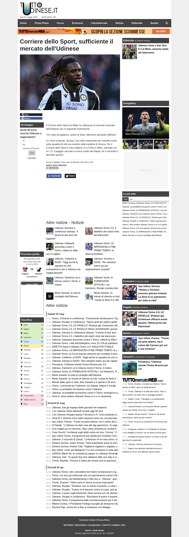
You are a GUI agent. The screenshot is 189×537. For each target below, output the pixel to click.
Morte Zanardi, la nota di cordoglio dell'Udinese (76, 375)
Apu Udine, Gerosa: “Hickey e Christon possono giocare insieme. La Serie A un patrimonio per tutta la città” (152, 293)
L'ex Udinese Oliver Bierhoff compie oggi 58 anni (77, 411)
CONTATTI (106, 525)
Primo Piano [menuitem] (42, 23)
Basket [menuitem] (154, 23)
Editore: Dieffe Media (94, 530)
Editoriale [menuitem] (137, 23)
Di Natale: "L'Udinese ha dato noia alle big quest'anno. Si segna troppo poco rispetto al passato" (102, 425)
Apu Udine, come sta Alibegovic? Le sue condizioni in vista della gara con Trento (94, 450)
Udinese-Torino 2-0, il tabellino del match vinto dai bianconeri (106, 231)
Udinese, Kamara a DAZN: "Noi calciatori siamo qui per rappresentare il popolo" (94, 361)
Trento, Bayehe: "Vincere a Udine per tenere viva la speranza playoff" (88, 460)
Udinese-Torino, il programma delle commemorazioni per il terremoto (88, 500)
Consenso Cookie (87, 520)
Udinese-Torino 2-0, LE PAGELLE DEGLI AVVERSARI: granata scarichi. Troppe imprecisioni (100, 329)
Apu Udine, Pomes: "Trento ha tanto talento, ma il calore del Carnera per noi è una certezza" (100, 421)
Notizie (57, 162)
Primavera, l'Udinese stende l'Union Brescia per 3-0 (79, 364)
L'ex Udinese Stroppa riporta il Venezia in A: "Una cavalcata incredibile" (89, 414)
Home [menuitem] (23, 23)
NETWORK (68, 525)
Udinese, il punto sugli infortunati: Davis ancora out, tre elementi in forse (89, 493)
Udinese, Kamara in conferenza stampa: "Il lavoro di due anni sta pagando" (91, 332)
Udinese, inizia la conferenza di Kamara (145, 444)
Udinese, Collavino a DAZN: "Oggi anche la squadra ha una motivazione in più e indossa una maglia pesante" (63, 265)
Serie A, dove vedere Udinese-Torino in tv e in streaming (81, 396)
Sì (24, 141)
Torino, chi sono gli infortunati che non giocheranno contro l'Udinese (87, 475)
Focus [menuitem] (60, 23)
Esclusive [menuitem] (77, 23)
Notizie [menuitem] (119, 23)
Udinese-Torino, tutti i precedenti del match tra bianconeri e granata (87, 472)
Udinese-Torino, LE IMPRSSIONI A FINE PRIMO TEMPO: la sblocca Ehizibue (93, 350)
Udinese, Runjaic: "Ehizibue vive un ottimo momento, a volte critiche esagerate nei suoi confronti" (103, 486)
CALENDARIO (94, 525)
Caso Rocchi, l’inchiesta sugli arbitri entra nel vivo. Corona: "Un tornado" (90, 432)
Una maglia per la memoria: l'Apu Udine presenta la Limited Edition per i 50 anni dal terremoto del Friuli (106, 429)
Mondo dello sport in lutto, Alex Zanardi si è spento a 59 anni (83, 382)
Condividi (54, 176)
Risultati (31, 158)
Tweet (70, 176)
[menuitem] (166, 23)
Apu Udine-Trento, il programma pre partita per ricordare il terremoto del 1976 (92, 436)
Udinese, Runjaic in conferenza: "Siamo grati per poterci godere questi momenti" (94, 322)
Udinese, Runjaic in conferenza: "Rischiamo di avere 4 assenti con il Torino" (91, 496)
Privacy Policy (103, 520)
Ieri (131, 199)
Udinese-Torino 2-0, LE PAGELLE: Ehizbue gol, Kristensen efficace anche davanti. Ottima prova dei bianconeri (110, 325)
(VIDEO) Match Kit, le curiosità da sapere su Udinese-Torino (83, 453)
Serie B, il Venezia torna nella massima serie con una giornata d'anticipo (90, 418)
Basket (127, 333)
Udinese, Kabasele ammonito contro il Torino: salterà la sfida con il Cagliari (91, 339)
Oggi (125, 199)
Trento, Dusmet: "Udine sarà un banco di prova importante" (83, 482)
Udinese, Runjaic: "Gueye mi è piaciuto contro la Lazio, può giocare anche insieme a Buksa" (100, 489)
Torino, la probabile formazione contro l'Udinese (77, 389)
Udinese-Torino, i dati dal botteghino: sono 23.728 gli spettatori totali (87, 343)
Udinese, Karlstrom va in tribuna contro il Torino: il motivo (67, 281)
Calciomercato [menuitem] (99, 23)
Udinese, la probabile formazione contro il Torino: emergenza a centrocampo (92, 393)
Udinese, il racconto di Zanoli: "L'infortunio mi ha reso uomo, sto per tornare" (92, 439)
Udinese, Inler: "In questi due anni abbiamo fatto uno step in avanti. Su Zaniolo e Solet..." (98, 457)
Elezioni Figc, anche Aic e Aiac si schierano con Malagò (81, 507)
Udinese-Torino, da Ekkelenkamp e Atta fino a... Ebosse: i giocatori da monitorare (94, 479)
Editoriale (129, 40)
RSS (123, 525)
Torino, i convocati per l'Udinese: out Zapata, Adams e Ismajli (84, 385)
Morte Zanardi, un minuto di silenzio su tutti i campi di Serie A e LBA (107, 296)
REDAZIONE (80, 525)
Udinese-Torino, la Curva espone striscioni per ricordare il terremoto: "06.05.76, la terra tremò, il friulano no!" (108, 354)
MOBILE (116, 525)
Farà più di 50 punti (31, 148)
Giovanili (128, 357)
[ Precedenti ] (31, 277)
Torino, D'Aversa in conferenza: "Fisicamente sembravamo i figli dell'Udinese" (92, 318)
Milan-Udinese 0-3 (134, 134)
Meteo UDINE (32, 284)
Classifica (26, 320)
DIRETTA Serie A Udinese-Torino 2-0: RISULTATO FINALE (83, 347)
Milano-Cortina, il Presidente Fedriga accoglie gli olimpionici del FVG (88, 503)
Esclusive (128, 281)
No (24, 144)
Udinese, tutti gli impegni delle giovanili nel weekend (79, 407)
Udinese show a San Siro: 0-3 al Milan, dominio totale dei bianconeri (153, 49)
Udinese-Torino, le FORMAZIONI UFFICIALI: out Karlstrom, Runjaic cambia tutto (94, 371)
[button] (31, 153)
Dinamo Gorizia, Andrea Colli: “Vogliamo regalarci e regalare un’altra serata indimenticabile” (100, 446)
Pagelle (127, 307)
